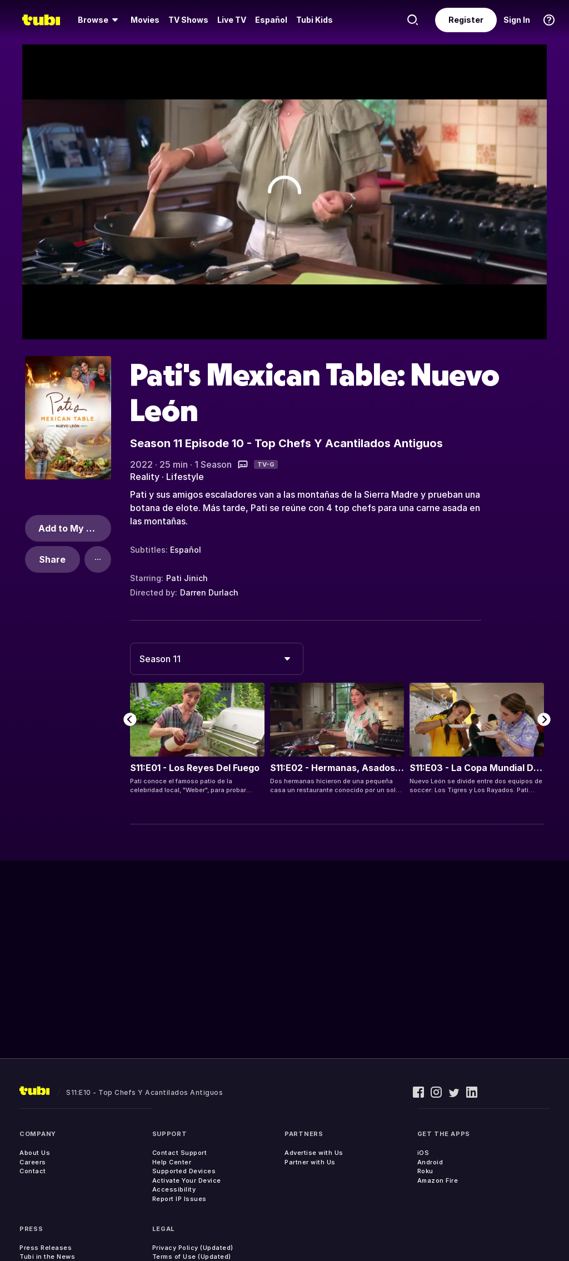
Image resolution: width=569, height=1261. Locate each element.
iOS (423, 1153)
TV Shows (188, 19)
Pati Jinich (187, 578)
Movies (145, 19)
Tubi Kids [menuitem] (314, 19)
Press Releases (45, 1248)
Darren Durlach (209, 592)
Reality (144, 476)
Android (430, 1162)
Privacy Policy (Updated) (192, 1248)
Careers (32, 1162)
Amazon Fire (437, 1180)
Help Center (172, 1162)
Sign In (516, 19)
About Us (34, 1153)
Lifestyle (185, 476)
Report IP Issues (179, 1199)
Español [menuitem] (271, 19)
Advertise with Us (313, 1153)
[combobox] (217, 658)
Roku (425, 1171)
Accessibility (174, 1189)
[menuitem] (99, 20)
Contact (32, 1171)
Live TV (231, 19)
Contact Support (179, 1153)
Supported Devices (184, 1171)
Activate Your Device (186, 1180)
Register (465, 19)
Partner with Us (310, 1162)
